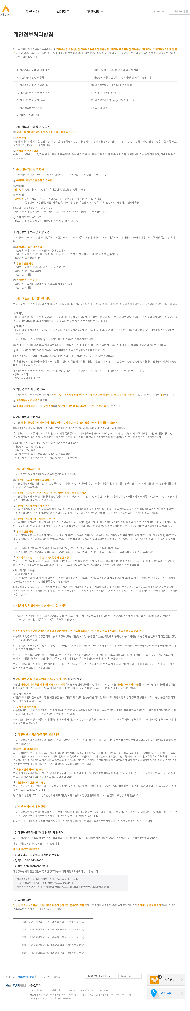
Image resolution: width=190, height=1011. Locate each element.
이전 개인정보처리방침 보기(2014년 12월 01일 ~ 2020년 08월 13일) (53, 930)
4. (32, 298)
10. (36, 734)
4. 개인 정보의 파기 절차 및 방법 (33, 93)
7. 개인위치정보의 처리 (28, 115)
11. (29, 806)
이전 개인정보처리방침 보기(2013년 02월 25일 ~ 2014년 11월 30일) (53, 922)
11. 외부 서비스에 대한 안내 (105, 93)
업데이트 (65, 10)
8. (40, 605)
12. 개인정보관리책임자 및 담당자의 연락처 (113, 100)
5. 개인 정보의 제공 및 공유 (31, 100)
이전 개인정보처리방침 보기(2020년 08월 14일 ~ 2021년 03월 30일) (53, 937)
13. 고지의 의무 (99, 108)
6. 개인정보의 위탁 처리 (27, 417)
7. (26, 469)
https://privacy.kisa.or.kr (65, 879)
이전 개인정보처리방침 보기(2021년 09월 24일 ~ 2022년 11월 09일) (53, 953)
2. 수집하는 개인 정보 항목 (30, 77)
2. (28, 169)
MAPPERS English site (99, 976)
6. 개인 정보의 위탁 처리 (29, 108)
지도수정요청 (159, 12)
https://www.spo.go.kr (60, 883)
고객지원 (96, 10)
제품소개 (34, 10)
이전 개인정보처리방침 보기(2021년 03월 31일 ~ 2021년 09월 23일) (53, 945)
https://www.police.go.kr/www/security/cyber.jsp (82, 887)
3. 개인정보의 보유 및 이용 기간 (33, 85)
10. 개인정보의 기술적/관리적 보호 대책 (111, 85)
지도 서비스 (168, 993)
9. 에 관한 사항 (47, 679)
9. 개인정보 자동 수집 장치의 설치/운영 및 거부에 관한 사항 (121, 77)
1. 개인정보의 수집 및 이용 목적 (33, 70)
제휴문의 (169, 979)
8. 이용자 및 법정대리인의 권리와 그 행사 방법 (114, 70)
